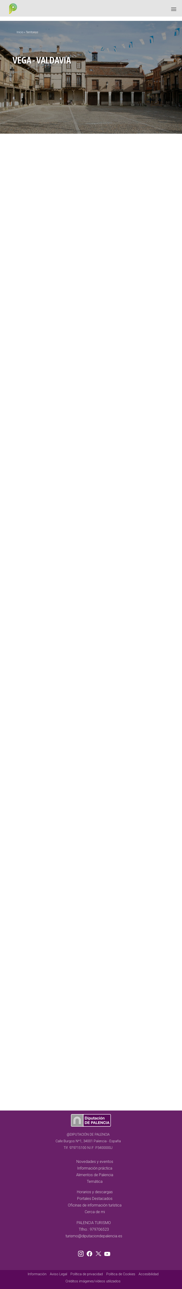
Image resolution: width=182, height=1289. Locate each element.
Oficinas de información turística (94, 1205)
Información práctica (94, 1168)
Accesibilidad (149, 1274)
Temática (95, 1181)
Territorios (32, 32)
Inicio (20, 32)
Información (37, 1274)
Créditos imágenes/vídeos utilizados (93, 1281)
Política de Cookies (120, 1274)
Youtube (106, 1253)
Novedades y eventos (94, 1161)
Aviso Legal (58, 1274)
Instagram (81, 1253)
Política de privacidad (86, 1274)
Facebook (90, 1253)
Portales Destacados (94, 1198)
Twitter (99, 1253)
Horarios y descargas (95, 1192)
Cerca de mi (95, 1212)
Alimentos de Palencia (94, 1175)
